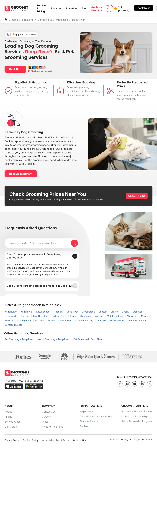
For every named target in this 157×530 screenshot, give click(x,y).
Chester (103, 311)
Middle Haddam (115, 316)
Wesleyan (132, 316)
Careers (45, 416)
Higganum (85, 316)
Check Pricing (136, 195)
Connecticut (45, 19)
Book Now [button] (15, 69)
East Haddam (43, 311)
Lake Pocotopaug (84, 320)
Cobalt (125, 311)
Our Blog (83, 426)
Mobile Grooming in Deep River (53, 339)
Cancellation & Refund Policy (95, 416)
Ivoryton (99, 316)
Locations (72, 8)
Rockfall (52, 320)
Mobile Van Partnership (133, 416)
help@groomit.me (141, 377)
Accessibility (79, 440)
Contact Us (48, 411)
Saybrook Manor (13, 324)
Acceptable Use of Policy (55, 440)
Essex (73, 316)
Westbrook (66, 320)
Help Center (85, 411)
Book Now (143, 8)
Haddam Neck (59, 316)
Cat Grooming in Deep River (87, 339)
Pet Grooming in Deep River (19, 339)
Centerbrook (88, 311)
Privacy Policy (12, 440)
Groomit (13, 19)
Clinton (114, 311)
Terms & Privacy (87, 421)
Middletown (11, 311)
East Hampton (40, 316)
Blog (84, 8)
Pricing (8, 416)
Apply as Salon (109, 8)
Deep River (78, 19)
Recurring (56, 8)
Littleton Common (136, 320)
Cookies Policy (30, 440)
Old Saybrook (24, 320)
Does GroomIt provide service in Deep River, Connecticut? (34, 256)
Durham (25, 316)
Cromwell (137, 311)
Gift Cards (11, 426)
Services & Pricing (42, 8)
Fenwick (9, 320)
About (8, 411)
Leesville (102, 320)
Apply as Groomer (96, 9)
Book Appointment (20, 173)
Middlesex (62, 19)
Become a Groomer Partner (136, 411)
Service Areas (13, 421)
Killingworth (11, 316)
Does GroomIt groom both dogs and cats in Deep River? (41, 285)
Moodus (145, 316)
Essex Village (117, 320)
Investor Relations (52, 426)
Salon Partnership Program (136, 421)
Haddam (58, 311)
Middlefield (27, 311)
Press (44, 421)
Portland (39, 320)
